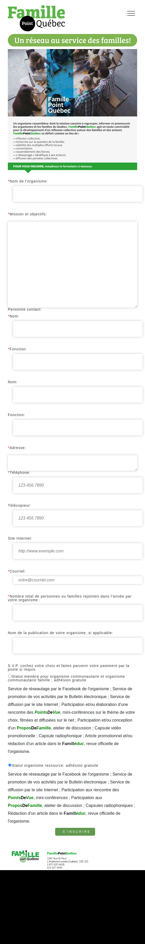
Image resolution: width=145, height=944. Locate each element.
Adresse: (17, 448)
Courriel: (17, 571)
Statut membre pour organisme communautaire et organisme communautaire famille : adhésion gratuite (66, 678)
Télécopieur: (19, 505)
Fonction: (17, 349)
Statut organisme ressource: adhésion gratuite (53, 765)
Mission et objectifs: (27, 214)
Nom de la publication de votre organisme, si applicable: (60, 633)
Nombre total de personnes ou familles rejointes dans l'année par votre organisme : (70, 598)
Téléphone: (19, 472)
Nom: (13, 316)
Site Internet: (20, 538)
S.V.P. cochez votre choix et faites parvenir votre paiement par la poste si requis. (68, 667)
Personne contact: (25, 309)
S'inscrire (77, 832)
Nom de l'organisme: (28, 181)
